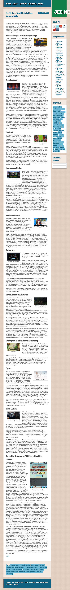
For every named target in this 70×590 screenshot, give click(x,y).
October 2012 (58, 83)
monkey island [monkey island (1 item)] (61, 134)
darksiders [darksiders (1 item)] (57, 119)
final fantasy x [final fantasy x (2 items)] (60, 125)
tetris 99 (22, 571)
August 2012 (58, 86)
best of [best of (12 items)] (56, 111)
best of (42, 565)
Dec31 (8, 13)
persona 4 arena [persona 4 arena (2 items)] (57, 140)
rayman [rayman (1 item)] (61, 143)
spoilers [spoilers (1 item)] (57, 147)
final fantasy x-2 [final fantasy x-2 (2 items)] (57, 126)
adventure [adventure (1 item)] (55, 107)
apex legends (25, 565)
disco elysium (19, 567)
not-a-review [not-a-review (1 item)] (61, 136)
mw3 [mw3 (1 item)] (54, 136)
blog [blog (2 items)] (54, 115)
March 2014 (59, 64)
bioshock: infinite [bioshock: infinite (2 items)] (60, 114)
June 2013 (59, 71)
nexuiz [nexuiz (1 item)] (57, 136)
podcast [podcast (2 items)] (55, 142)
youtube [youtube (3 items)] (57, 151)
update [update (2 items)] (56, 149)
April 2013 (59, 74)
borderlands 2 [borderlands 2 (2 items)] (59, 115)
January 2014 (58, 66)
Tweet (7, 556)
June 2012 (59, 88)
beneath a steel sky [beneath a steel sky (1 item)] (61, 109)
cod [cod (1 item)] (54, 119)
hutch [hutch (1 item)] (63, 130)
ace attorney (15, 565)
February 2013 (59, 77)
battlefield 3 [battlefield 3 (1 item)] (55, 109)
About (15, 3)
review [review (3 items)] (55, 145)
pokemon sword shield (30, 569)
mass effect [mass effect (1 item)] (55, 132)
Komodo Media (13, 584)
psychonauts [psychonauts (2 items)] (56, 143)
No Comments (43, 13)
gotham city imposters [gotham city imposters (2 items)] (57, 129)
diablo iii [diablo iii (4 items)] (56, 123)
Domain (23, 3)
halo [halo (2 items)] (60, 130)
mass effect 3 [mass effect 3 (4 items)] (57, 133)
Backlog (32, 3)
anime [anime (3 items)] (60, 107)
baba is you (35, 565)
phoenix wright (17, 569)
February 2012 (59, 94)
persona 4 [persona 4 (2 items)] (59, 138)
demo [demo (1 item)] (61, 119)
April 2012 (59, 91)
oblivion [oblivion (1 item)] (54, 138)
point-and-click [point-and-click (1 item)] (60, 142)
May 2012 (59, 89)
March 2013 (59, 75)
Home (8, 3)
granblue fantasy (31, 567)
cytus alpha (10, 567)
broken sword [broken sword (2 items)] (56, 117)
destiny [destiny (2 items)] (55, 121)
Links (40, 3)
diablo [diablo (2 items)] (59, 121)
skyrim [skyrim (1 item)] (59, 145)
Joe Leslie (31, 582)
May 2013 (59, 72)
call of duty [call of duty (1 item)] (63, 117)
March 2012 (59, 92)
